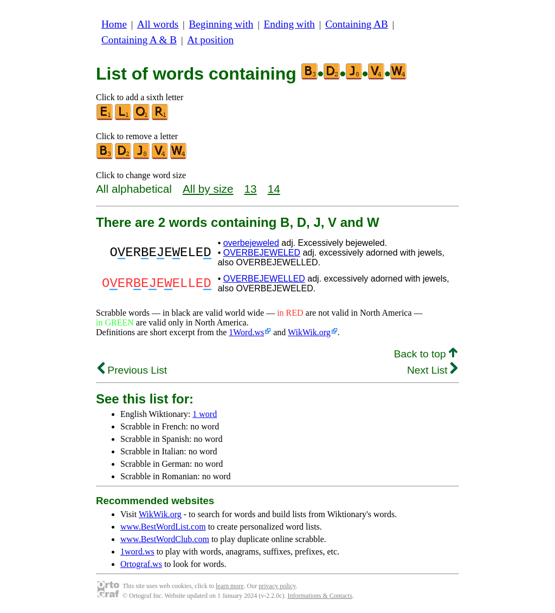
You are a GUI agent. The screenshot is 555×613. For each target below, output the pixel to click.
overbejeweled (251, 242)
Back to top (425, 354)
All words (157, 24)
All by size (208, 188)
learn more (230, 586)
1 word (204, 414)
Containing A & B (139, 39)
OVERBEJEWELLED (264, 278)
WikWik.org (309, 332)
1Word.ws (246, 332)
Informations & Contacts (320, 595)
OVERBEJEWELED (261, 252)
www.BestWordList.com (163, 526)
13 (250, 188)
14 (274, 188)
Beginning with (221, 24)
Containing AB (356, 24)
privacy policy (277, 586)
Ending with (289, 24)
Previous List (132, 370)
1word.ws (137, 551)
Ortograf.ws (141, 564)
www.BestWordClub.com (164, 539)
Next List (432, 370)
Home (114, 24)
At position (210, 39)
